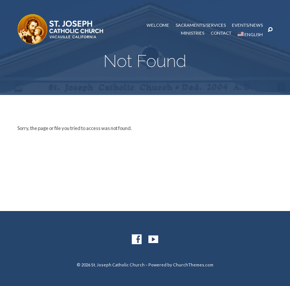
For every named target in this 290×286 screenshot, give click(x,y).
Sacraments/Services (201, 25)
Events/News (247, 25)
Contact (221, 33)
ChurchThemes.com (193, 264)
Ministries (192, 33)
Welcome (158, 25)
